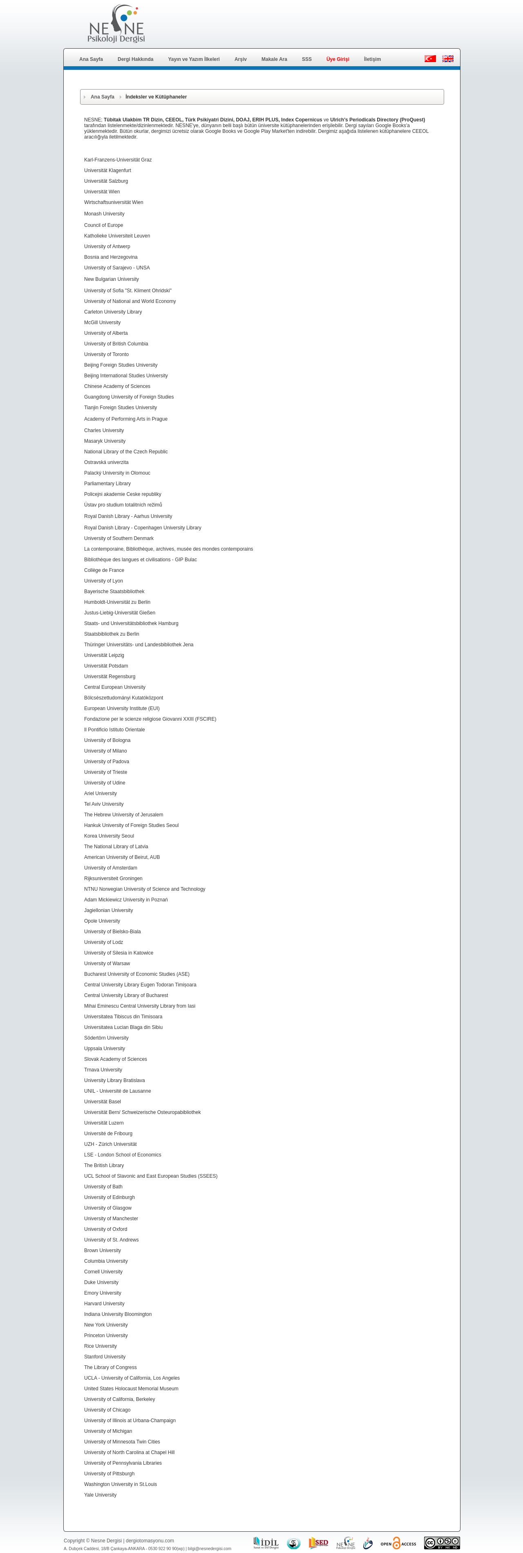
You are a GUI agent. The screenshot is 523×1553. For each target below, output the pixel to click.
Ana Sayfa (91, 59)
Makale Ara (274, 59)
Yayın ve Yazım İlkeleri (194, 59)
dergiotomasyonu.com (150, 1541)
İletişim (372, 59)
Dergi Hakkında (135, 59)
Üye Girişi (337, 59)
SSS (307, 59)
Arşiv (241, 59)
